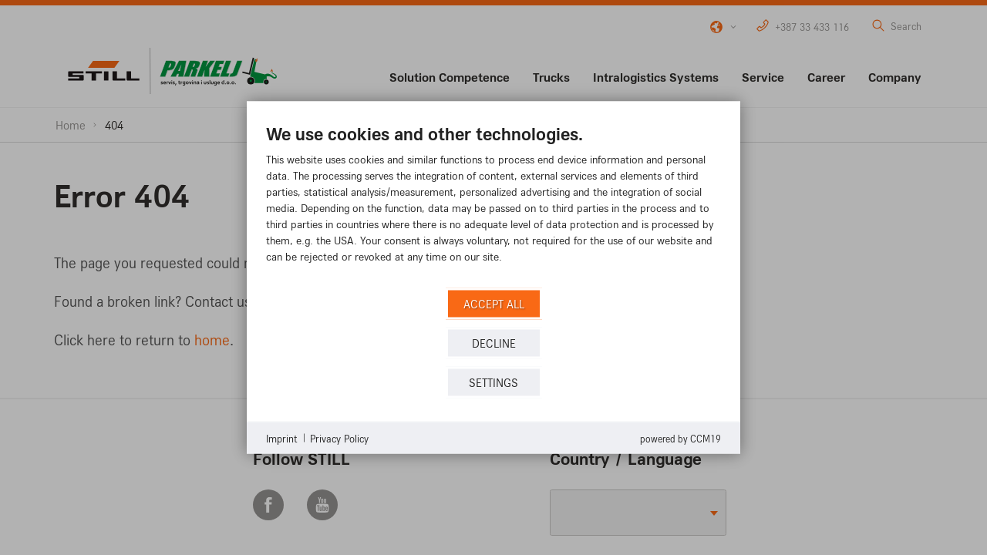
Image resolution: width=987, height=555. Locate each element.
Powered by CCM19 (680, 438)
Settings (493, 382)
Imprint (282, 437)
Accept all (493, 303)
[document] (493, 204)
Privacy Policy (339, 437)
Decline (494, 342)
